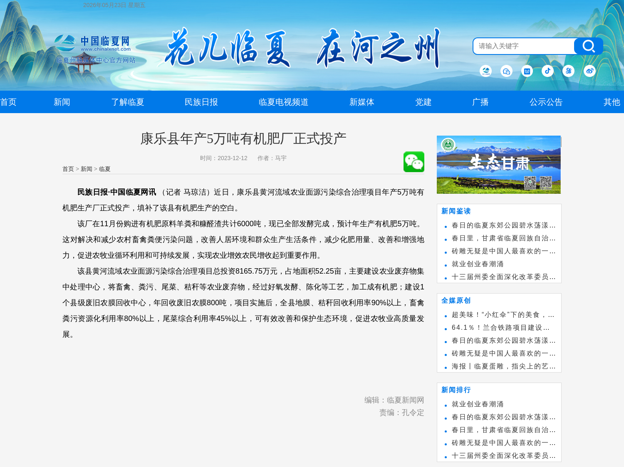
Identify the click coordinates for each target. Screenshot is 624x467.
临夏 (105, 169)
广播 (480, 101)
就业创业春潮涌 (478, 263)
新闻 (86, 169)
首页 (68, 169)
